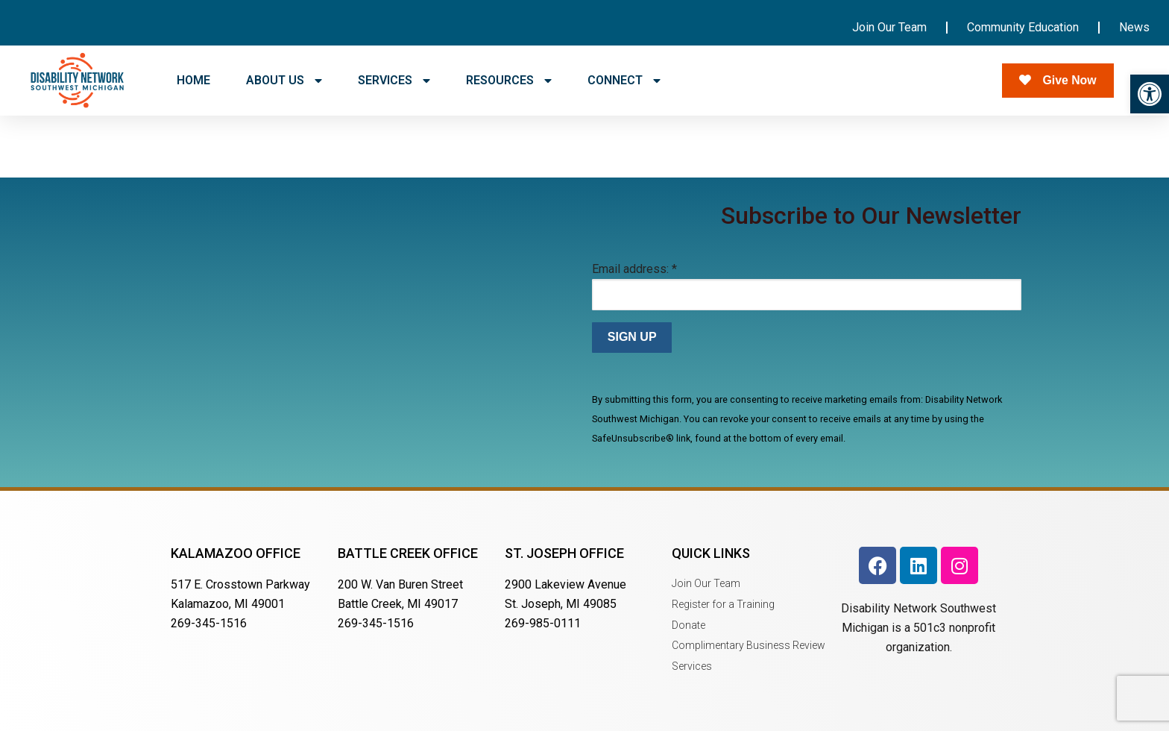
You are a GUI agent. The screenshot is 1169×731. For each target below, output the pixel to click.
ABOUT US (284, 80)
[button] (1149, 94)
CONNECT (624, 80)
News (1134, 27)
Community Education (1023, 27)
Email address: (634, 269)
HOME (193, 80)
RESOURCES (509, 80)
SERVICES (394, 80)
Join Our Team (889, 27)
